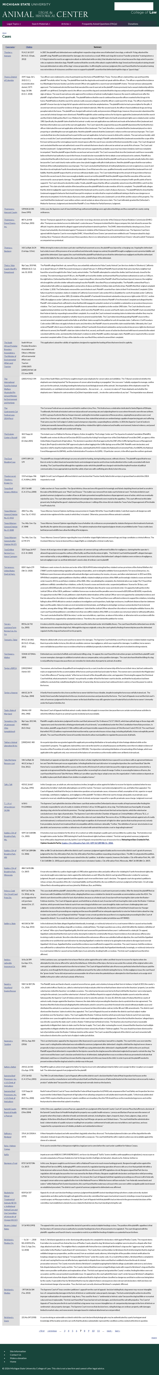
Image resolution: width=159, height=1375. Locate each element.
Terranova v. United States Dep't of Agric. (9, 570)
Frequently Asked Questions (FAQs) (99, 23)
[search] (130, 6)
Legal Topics (13, 23)
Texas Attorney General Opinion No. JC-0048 (10, 526)
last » (117, 1330)
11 (98, 1330)
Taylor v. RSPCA (10, 668)
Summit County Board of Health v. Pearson (10, 1112)
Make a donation (18, 1358)
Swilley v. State (10, 923)
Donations (133, 23)
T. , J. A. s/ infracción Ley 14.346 (9, 806)
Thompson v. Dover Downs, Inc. (10, 223)
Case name (11, 47)
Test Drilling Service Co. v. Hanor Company (10, 553)
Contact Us (15, 1354)
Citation (29, 47)
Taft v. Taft (8, 784)
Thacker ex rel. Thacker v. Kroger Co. (10, 479)
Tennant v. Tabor (10, 640)
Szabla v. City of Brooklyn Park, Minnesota (10, 871)
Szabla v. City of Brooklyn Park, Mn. (10, 836)
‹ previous (52, 1330)
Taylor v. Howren (11, 692)
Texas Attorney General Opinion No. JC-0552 (10, 514)
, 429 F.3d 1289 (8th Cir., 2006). (87, 843)
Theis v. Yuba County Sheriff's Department (10, 268)
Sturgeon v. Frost (10, 1163)
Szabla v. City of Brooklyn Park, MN (10, 853)
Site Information (18, 1351)
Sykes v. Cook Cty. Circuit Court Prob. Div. (11, 894)
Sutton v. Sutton (10, 1067)
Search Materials (40, 23)
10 (93, 1330)
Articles (65, 23)
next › (109, 1330)
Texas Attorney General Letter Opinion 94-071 (10, 540)
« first (42, 1330)
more (154, 1337)
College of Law (43, 1368)
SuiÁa (6, 1154)
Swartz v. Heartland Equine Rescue (10, 987)
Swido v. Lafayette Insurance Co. (9, 963)
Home (4, 33)
